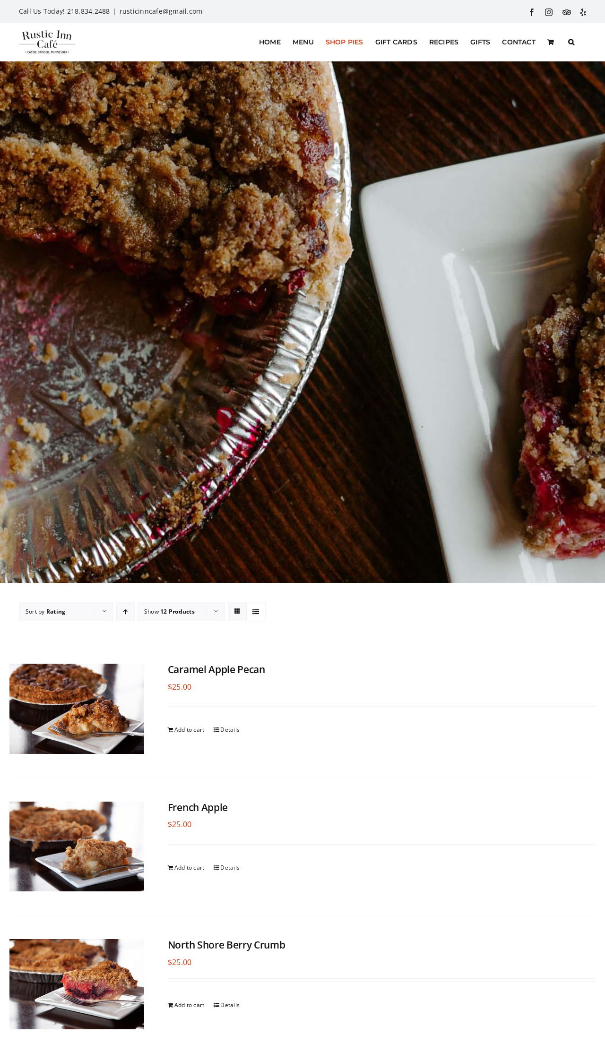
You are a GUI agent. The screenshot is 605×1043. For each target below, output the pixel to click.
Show (169, 611)
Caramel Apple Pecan (216, 669)
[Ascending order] (125, 611)
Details (230, 730)
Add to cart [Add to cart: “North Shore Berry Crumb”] (189, 1005)
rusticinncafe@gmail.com (161, 11)
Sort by (45, 611)
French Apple (198, 807)
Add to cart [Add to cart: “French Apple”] (189, 867)
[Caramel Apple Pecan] (76, 709)
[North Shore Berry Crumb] (76, 984)
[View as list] (256, 611)
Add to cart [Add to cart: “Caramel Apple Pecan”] (189, 730)
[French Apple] (76, 847)
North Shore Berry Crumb (226, 944)
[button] (571, 42)
